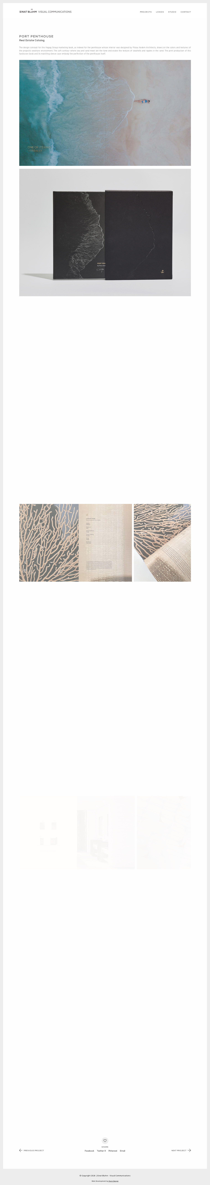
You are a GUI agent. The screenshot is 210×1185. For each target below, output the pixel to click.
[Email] (122, 1151)
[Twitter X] (101, 1151)
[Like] (105, 1140)
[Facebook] (89, 1151)
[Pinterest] (113, 1151)
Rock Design (113, 1181)
